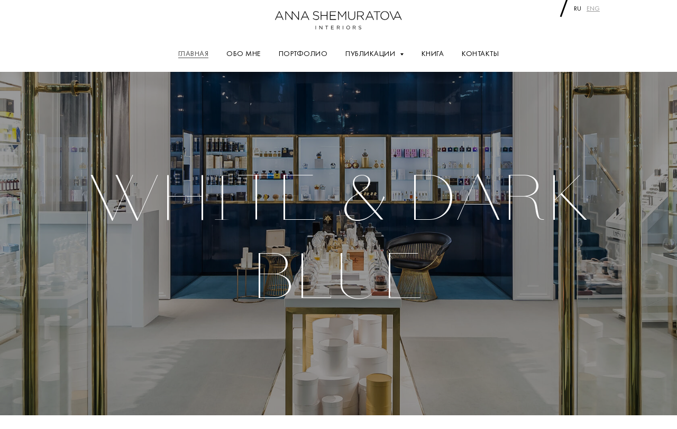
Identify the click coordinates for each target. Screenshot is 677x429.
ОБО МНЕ (243, 53)
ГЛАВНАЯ (193, 53)
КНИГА (433, 53)
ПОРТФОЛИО (303, 53)
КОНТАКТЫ (480, 53)
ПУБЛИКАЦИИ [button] (371, 53)
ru (577, 8)
